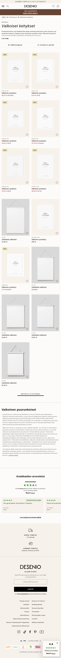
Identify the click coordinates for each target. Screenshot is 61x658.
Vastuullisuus (24, 615)
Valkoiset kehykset (26, 17)
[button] (51, 648)
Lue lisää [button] (5, 38)
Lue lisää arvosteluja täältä (30, 517)
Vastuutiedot (24, 608)
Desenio (36, 652)
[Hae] (7, 6)
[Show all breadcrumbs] (4, 17)
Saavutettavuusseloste (21, 619)
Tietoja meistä (24, 601)
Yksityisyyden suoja (38, 615)
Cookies (34, 619)
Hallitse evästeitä (38, 622)
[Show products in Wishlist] (53, 6)
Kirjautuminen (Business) (20, 626)
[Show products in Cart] (58, 6)
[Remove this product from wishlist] (27, 87)
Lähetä (30, 589)
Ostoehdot (35, 612)
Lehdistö (26, 604)
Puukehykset (13, 17)
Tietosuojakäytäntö (23, 594)
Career (26, 612)
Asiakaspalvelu (37, 604)
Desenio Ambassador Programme (17, 622)
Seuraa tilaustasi (38, 608)
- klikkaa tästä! (13, 455)
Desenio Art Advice (38, 601)
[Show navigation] (3, 6)
